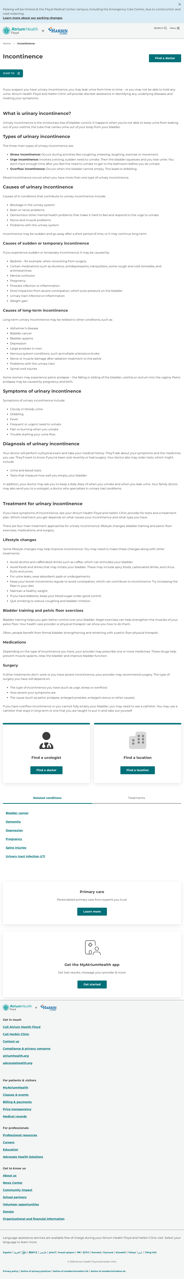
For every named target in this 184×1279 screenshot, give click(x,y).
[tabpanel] (92, 836)
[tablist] (92, 798)
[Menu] (174, 28)
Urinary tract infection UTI (25, 856)
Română (96, 1252)
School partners (15, 1197)
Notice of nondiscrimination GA (70, 1271)
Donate (8, 1211)
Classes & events (16, 1094)
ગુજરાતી (52, 1252)
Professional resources (20, 1135)
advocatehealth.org (17, 1063)
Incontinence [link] (26, 43)
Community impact (17, 1190)
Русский (108, 1252)
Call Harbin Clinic (16, 1034)
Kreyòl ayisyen (66, 1252)
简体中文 (33, 1252)
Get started (92, 984)
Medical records (15, 1116)
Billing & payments (17, 1102)
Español (7, 1252)
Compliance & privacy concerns (26, 1048)
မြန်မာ (24, 1252)
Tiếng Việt (151, 1252)
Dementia (13, 821)
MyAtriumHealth (15, 1087)
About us (10, 1175)
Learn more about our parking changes (32, 18)
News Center (12, 1182)
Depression (14, 830)
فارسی (43, 1252)
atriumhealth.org (16, 1056)
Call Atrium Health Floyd (21, 1027)
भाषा (78, 1252)
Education (10, 1149)
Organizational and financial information (34, 1219)
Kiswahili (121, 1252)
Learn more (92, 911)
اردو (140, 1252)
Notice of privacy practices (36, 1271)
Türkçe (132, 1252)
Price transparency (17, 1109)
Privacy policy (11, 1271)
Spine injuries (16, 847)
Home (7, 43)
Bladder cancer (17, 813)
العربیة (17, 1252)
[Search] (160, 28)
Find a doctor (165, 58)
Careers (9, 1142)
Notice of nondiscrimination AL (108, 1271)
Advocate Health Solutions (23, 1157)
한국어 (86, 1252)
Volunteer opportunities (21, 1204)
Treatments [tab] (136, 798)
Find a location (137, 770)
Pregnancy (14, 839)
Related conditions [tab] (47, 798)
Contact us (11, 1041)
